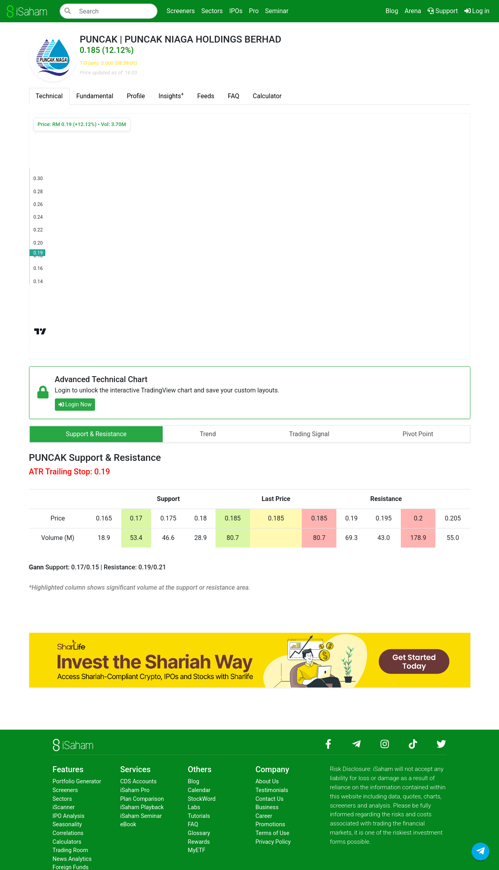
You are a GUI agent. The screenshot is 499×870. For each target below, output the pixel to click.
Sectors (62, 799)
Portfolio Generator (76, 781)
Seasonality (67, 824)
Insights (171, 95)
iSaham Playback (142, 807)
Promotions (270, 824)
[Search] (108, 11)
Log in (478, 10)
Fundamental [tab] (94, 96)
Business (266, 807)
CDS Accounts (138, 781)
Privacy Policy (273, 842)
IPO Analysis (68, 816)
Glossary (199, 833)
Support (442, 11)
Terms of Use (272, 833)
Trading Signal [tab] (309, 434)
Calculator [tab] (267, 96)
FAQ (193, 824)
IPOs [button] (236, 11)
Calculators (67, 842)
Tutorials (199, 816)
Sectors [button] (212, 11)
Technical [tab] (49, 96)
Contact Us (269, 799)
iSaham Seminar (141, 816)
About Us (267, 781)
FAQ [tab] (233, 96)
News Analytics (71, 859)
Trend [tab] (208, 434)
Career (263, 816)
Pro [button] (253, 11)
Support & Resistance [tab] (96, 434)
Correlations (67, 833)
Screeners (65, 790)
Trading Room (70, 850)
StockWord (202, 799)
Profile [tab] (136, 96)
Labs (194, 807)
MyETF (196, 850)
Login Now (75, 404)
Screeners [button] (181, 11)
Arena (412, 11)
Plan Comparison (142, 799)
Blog (391, 11)
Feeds (205, 96)
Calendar (199, 790)
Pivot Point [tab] (417, 434)
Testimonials (271, 790)
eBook (128, 824)
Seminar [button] (277, 11)
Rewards (199, 842)
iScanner (63, 807)
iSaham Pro (135, 790)
